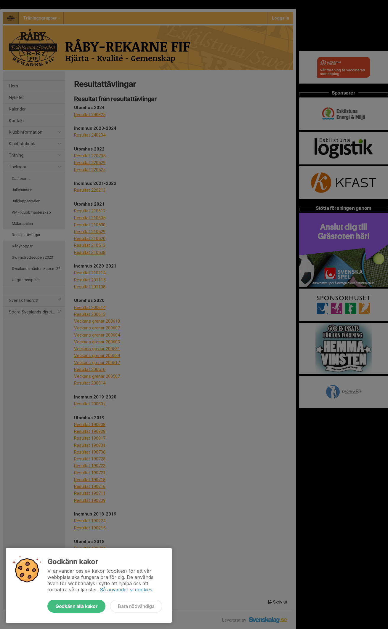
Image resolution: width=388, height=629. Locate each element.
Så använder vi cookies (126, 590)
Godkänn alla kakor (76, 606)
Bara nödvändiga (136, 606)
